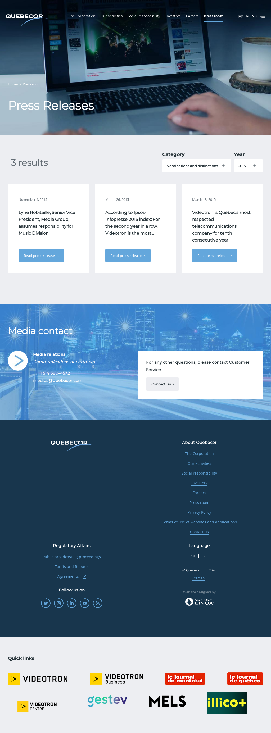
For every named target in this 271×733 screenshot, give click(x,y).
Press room (199, 502)
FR (240, 16)
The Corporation (199, 453)
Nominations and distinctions (192, 166)
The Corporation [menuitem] (82, 16)
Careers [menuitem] (192, 16)
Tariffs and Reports (72, 566)
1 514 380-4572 (55, 373)
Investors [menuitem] (173, 16)
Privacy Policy (199, 512)
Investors (199, 482)
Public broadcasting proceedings (72, 556)
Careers (199, 492)
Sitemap (198, 578)
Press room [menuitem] (213, 16)
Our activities (199, 463)
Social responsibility (199, 473)
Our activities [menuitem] (112, 16)
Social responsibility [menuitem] (144, 16)
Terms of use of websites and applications (199, 522)
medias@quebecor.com (58, 380)
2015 (242, 166)
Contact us (161, 384)
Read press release (40, 255)
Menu (255, 16)
